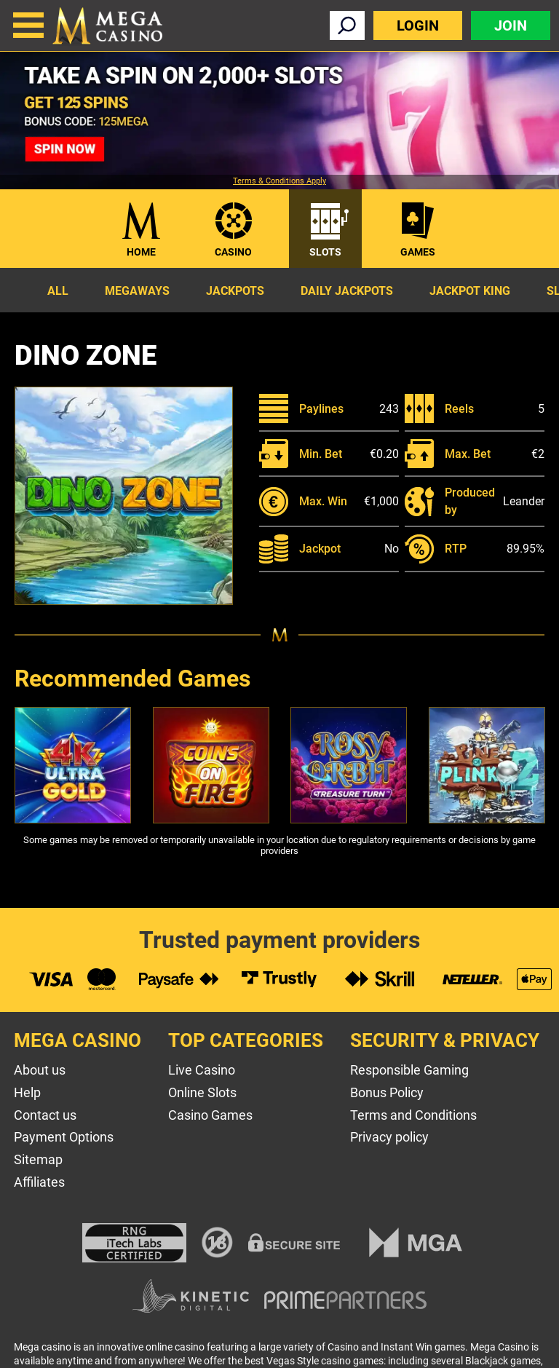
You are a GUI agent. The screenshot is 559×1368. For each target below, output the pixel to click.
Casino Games (210, 1115)
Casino (233, 252)
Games (417, 252)
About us (40, 1070)
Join (510, 25)
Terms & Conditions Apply (279, 181)
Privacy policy (389, 1136)
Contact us (45, 1115)
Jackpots (235, 291)
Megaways (137, 291)
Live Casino (201, 1070)
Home (141, 252)
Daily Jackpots (347, 291)
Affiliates (39, 1182)
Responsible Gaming (409, 1070)
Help (27, 1092)
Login (418, 25)
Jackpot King (469, 291)
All (57, 291)
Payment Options (64, 1136)
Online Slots (202, 1092)
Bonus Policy (387, 1092)
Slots (325, 252)
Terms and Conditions (413, 1115)
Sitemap (38, 1159)
